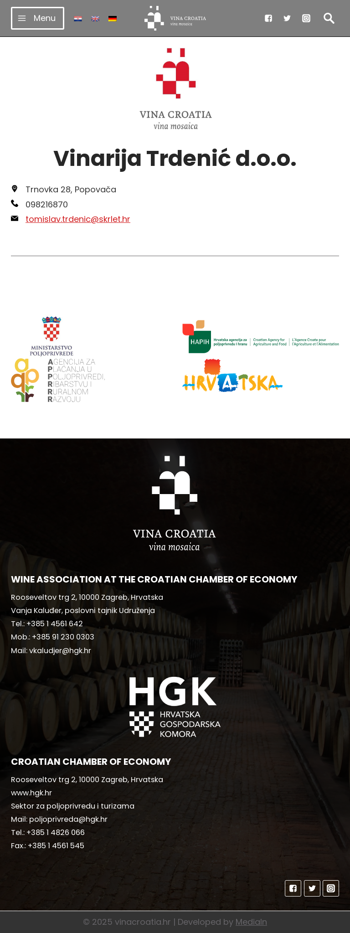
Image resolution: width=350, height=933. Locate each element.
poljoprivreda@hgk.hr (68, 819)
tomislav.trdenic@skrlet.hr (78, 219)
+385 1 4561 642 (54, 624)
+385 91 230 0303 (63, 637)
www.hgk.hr (31, 793)
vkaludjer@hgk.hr (60, 650)
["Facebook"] (268, 18)
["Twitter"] (287, 18)
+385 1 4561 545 (56, 845)
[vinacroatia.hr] (175, 18)
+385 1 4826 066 (55, 832)
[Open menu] (37, 18)
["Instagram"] (306, 18)
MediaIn (251, 922)
